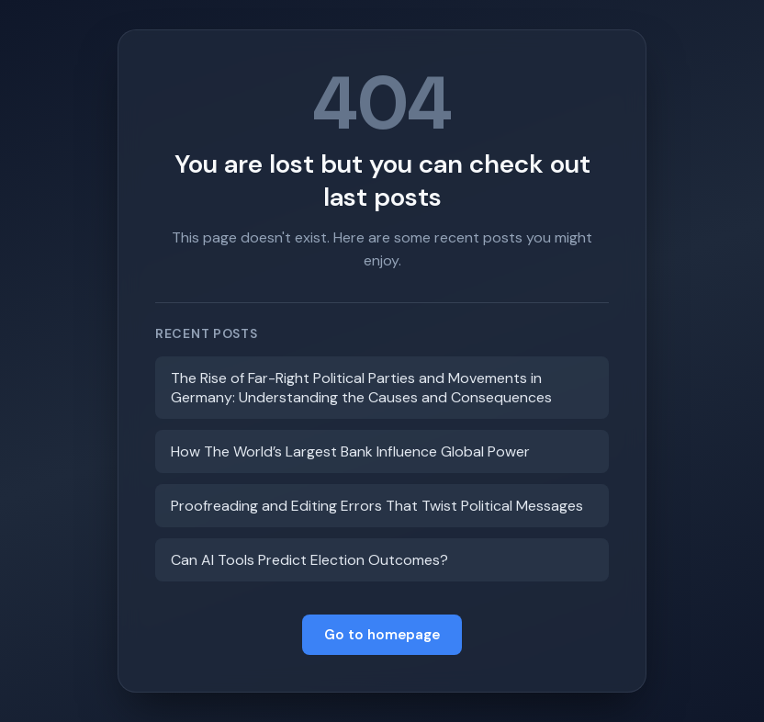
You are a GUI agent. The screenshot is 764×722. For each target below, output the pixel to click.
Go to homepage (382, 635)
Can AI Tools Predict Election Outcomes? (309, 560)
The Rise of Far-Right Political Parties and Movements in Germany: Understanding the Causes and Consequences (361, 387)
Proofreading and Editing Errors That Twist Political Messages (377, 505)
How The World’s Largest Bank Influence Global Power (350, 451)
